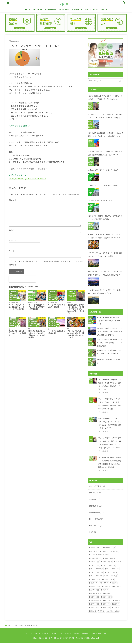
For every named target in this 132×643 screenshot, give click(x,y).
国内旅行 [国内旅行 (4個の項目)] (106, 586)
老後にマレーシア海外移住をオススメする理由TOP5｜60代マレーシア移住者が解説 (109, 342)
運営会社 (68, 633)
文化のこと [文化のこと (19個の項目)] (107, 597)
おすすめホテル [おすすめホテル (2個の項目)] (95, 548)
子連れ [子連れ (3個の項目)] (108, 593)
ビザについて (95, 492)
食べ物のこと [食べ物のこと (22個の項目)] (113, 611)
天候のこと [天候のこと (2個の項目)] (94, 590)
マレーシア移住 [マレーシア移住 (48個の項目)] (96, 576)
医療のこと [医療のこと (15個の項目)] (95, 586)
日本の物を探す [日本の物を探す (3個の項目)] (95, 600)
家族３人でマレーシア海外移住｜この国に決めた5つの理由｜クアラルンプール (109, 320)
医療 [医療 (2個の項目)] (114, 583)
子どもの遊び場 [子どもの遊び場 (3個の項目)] (95, 593)
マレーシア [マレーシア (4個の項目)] (94, 565)
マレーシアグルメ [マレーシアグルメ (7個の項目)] (112, 569)
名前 (11, 230)
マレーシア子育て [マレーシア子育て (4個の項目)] (96, 572)
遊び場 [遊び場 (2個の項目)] (93, 611)
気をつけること (77, 10)
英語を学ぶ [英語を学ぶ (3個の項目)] (94, 607)
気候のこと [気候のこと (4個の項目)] (94, 604)
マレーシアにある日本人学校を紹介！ (108, 361)
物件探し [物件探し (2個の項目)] (106, 604)
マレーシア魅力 (64, 10)
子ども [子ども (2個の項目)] (105, 590)
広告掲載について (56, 633)
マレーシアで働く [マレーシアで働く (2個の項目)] (109, 565)
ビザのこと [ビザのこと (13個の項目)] (107, 562)
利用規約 (85, 633)
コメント (13, 200)
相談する (104, 10)
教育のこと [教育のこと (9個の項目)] (94, 597)
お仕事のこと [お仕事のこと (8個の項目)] (110, 548)
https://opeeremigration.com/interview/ (27, 178)
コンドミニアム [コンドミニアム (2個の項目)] (110, 558)
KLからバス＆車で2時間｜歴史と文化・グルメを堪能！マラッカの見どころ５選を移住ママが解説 (105, 135)
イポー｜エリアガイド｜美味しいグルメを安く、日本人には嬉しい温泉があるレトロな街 (104, 236)
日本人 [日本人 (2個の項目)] (108, 600)
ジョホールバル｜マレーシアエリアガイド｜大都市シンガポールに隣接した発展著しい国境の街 (105, 273)
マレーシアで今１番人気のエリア (100, 200)
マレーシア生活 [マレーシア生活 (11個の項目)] (112, 572)
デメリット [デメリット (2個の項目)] (94, 562)
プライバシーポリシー (98, 633)
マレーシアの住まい (97, 486)
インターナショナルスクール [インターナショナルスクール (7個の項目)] (99, 555)
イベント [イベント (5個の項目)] (104, 551)
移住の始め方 (37, 10)
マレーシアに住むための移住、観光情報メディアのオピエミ (65, 638)
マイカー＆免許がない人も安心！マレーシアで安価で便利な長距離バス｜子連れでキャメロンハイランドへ (105, 153)
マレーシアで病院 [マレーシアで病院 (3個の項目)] (96, 569)
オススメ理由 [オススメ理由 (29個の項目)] (95, 558)
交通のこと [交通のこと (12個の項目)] (95, 579)
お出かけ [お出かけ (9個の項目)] (94, 551)
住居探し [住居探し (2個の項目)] (94, 583)
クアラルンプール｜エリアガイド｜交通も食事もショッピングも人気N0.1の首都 (105, 254)
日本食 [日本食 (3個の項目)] (117, 600)
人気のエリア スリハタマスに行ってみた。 (104, 170)
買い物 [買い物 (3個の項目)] (116, 607)
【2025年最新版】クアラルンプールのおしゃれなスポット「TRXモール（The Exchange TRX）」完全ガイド (105, 98)
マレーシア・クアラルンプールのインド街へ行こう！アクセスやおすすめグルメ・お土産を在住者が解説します (105, 116)
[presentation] (22, 279)
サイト (12, 251)
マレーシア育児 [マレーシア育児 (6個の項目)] (111, 576)
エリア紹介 (94, 499)
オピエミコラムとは (92, 10)
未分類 (92, 532)
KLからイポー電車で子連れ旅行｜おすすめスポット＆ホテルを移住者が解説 (105, 217)
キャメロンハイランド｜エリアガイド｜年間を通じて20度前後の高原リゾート (105, 292)
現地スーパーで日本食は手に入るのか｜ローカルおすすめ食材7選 (109, 352)
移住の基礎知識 (50, 10)
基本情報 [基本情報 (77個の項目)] (118, 586)
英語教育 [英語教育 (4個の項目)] (106, 607)
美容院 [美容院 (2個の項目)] (116, 604)
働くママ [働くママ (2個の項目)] (104, 583)
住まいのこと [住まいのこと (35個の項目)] (108, 579)
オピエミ (28, 10)
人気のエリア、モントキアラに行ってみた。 (104, 185)
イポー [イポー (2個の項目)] (115, 551)
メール (12, 240)
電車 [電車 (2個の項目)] (102, 611)
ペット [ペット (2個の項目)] (118, 562)
